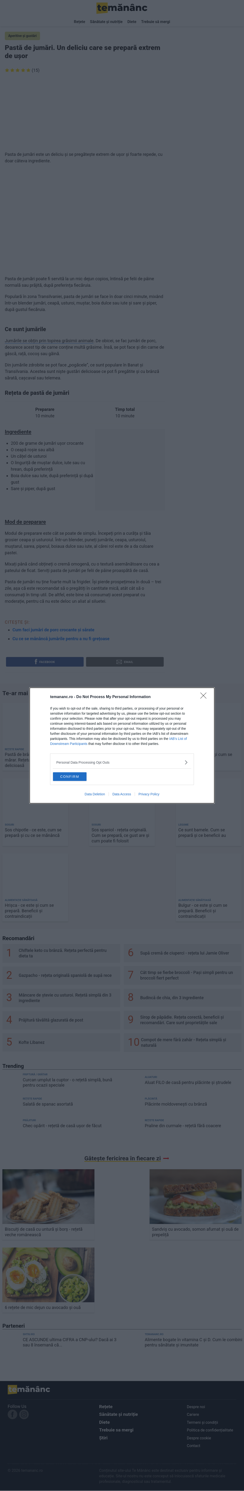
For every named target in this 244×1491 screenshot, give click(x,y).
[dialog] (122, 745)
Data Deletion (95, 795)
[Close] (204, 695)
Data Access (121, 795)
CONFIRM (77, 776)
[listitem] (122, 761)
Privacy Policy (149, 795)
